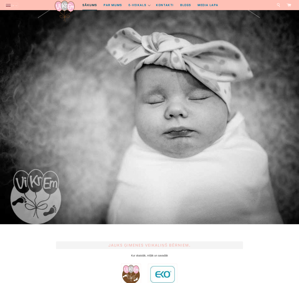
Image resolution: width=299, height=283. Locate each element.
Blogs (185, 5)
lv (12, 5)
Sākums (89, 5)
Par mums (113, 5)
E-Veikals (139, 5)
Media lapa (208, 5)
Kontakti (165, 5)
